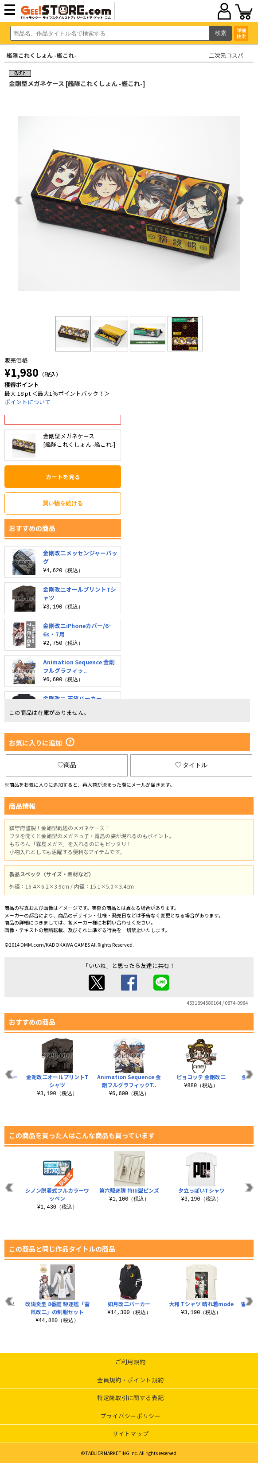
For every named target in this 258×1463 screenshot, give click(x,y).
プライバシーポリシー (130, 1416)
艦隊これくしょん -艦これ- (42, 55)
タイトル (191, 765)
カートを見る (63, 476)
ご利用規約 (130, 1362)
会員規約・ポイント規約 (130, 1380)
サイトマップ (130, 1433)
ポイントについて (27, 402)
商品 (67, 765)
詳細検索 (241, 33)
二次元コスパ (226, 55)
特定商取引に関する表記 (130, 1397)
